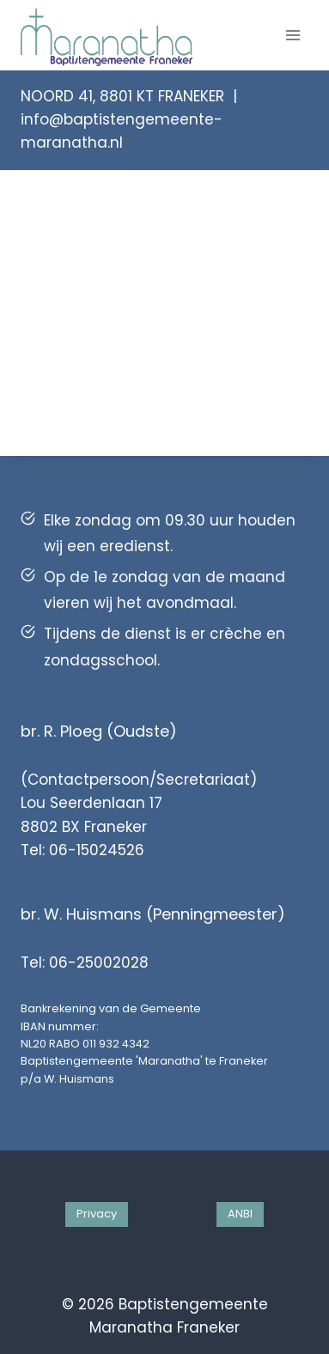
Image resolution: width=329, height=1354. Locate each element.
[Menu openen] (292, 34)
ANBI (240, 1213)
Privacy (96, 1213)
